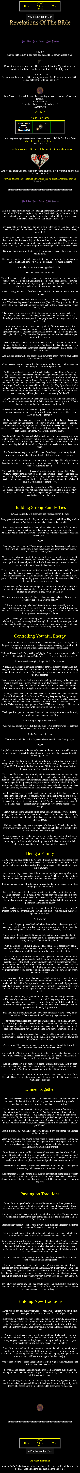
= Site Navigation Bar (40, 16)
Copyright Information (40, 1460)
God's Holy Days (40, 117)
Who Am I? (40, 112)
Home (27, 6)
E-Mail (53, 6)
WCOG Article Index (40, 6)
